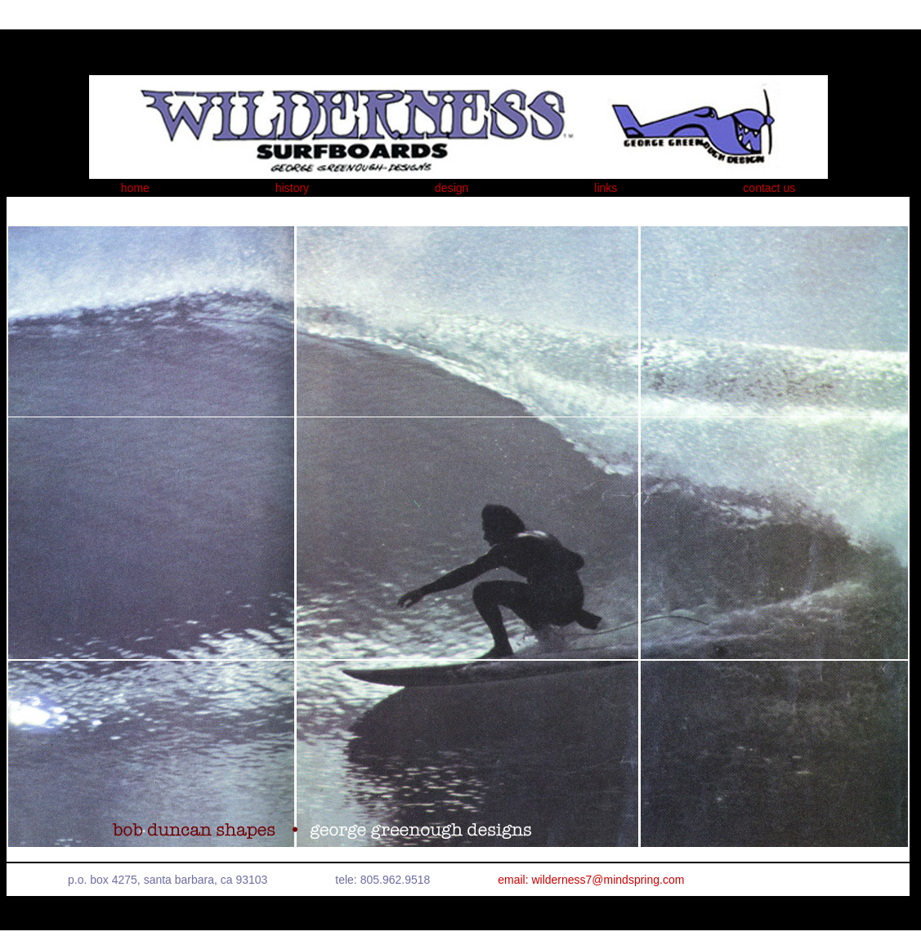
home (135, 187)
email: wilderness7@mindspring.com (591, 879)
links (605, 187)
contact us (769, 187)
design (451, 187)
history (292, 187)
